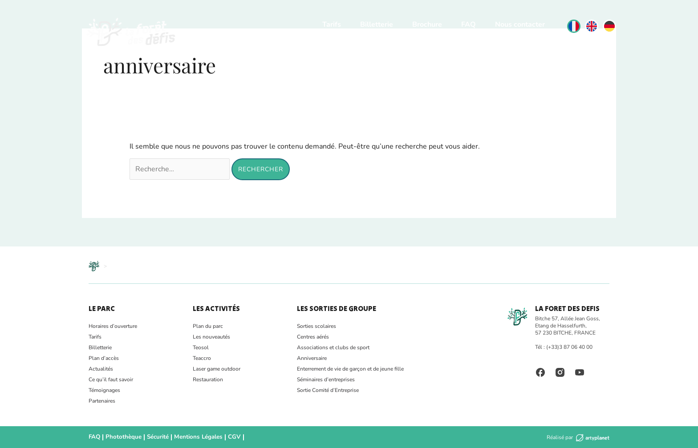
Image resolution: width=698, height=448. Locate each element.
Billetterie (376, 24)
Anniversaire (312, 358)
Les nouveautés (211, 336)
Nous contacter (520, 24)
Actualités (101, 368)
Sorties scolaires (316, 326)
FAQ (468, 24)
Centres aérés (313, 336)
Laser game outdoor (216, 368)
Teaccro (202, 358)
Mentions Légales (192, 437)
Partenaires (102, 400)
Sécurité (153, 437)
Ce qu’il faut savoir (111, 379)
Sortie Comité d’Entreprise (328, 390)
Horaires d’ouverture (113, 326)
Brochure (427, 24)
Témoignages (104, 390)
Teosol (201, 347)
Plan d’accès (104, 358)
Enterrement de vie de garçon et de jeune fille (350, 368)
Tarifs (331, 24)
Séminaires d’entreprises (326, 379)
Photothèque (121, 437)
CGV (225, 437)
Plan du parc (208, 326)
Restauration (208, 379)
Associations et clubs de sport (333, 347)
